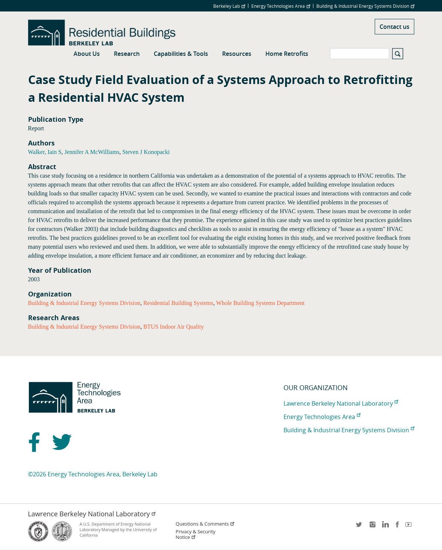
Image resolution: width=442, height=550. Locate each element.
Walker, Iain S (45, 152)
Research (127, 54)
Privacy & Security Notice (195, 534)
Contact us (394, 27)
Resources (236, 54)
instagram (372, 527)
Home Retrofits (286, 54)
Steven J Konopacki (146, 152)
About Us (87, 54)
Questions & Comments (205, 524)
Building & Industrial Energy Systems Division (365, 6)
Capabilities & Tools (181, 54)
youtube (409, 527)
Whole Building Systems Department (260, 303)
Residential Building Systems (178, 303)
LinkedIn (384, 527)
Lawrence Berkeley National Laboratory (340, 403)
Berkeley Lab (229, 6)
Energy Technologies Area (280, 6)
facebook (397, 527)
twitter (359, 527)
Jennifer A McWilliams (91, 152)
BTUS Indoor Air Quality (173, 326)
